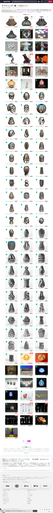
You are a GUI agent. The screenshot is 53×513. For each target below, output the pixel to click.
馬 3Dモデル (24, 449)
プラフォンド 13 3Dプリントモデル (10, 313)
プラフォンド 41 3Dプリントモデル (26, 188)
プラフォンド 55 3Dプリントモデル (41, 126)
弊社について (6, 475)
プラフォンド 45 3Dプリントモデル (11, 176)
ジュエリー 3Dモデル (7, 451)
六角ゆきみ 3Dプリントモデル (25, 51)
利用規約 (28, 501)
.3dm (23, 10)
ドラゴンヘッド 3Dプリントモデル (40, 425)
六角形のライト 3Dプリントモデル (40, 39)
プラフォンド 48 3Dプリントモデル (11, 163)
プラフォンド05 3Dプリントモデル (41, 338)
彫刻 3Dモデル (6, 449)
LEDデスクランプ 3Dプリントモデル (41, 388)
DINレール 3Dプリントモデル (40, 400)
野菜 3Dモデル (47, 449)
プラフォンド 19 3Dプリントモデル (11, 288)
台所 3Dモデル (19, 449)
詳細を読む (5, 468)
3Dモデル (4, 491)
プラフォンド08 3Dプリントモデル (41, 325)
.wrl (27, 10)
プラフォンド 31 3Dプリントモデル (10, 238)
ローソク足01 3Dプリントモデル (25, 201)
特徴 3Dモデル (12, 449)
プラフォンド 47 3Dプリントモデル (26, 163)
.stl (19, 10)
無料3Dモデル (5, 495)
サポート (28, 491)
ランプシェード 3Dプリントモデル (10, 89)
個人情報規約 (29, 500)
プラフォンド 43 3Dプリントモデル (41, 176)
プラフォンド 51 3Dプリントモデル (11, 151)
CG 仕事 (4, 503)
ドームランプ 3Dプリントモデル (10, 76)
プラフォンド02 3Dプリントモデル (41, 350)
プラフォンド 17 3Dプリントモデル (41, 288)
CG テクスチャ (5, 496)
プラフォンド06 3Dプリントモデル (11, 338)
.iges (21, 10)
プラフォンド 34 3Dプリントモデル (11, 226)
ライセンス (29, 496)
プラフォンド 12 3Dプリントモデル (26, 313)
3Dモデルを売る (6, 498)
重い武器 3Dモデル (38, 451)
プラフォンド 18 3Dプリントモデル (26, 288)
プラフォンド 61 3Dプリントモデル (41, 101)
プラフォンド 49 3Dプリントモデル (41, 151)
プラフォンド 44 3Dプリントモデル (26, 176)
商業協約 (28, 498)
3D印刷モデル (5, 493)
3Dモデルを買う (6, 490)
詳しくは (28, 510)
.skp (25, 10)
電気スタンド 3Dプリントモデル (25, 89)
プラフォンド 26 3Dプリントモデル (41, 251)
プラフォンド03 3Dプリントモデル (25, 350)
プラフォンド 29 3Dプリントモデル (41, 238)
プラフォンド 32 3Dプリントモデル (41, 226)
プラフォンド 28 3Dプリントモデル (11, 251)
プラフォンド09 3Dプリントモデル (26, 325)
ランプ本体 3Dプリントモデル (10, 388)
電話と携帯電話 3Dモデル (38, 449)
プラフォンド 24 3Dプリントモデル (26, 263)
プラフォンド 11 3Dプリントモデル (40, 313)
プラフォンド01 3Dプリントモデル (10, 363)
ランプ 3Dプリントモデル (39, 64)
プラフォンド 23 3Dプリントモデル (41, 263)
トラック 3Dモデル (45, 451)
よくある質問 (29, 495)
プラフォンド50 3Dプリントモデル (26, 151)
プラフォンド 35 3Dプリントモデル (41, 213)
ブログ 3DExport (6, 501)
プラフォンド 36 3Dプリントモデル (26, 213)
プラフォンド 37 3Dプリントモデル (11, 213)
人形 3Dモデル (15, 451)
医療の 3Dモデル (22, 451)
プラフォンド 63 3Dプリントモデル (11, 101)
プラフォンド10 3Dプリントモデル (10, 325)
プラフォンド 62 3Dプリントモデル (26, 101)
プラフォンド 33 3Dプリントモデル (26, 226)
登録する (50, 1)
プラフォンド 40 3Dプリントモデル (41, 188)
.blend (30, 10)
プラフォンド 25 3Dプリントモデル (11, 263)
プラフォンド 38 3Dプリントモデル (41, 201)
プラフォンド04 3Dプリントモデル (11, 350)
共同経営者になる (6, 500)
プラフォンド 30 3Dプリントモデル (26, 238)
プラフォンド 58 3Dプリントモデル (41, 114)
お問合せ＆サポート (31, 490)
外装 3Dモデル (30, 449)
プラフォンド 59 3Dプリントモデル (26, 114)
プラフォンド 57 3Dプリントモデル (11, 126)
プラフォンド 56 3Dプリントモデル (26, 126)
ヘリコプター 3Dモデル (30, 451)
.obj (17, 10)
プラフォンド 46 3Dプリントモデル (41, 163)
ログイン (46, 1)
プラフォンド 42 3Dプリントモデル (11, 188)
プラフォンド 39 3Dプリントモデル (11, 201)
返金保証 (28, 503)
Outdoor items (34, 12)
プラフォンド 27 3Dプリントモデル (26, 251)
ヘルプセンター (30, 493)
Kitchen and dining (26, 12)
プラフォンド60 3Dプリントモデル (11, 114)
